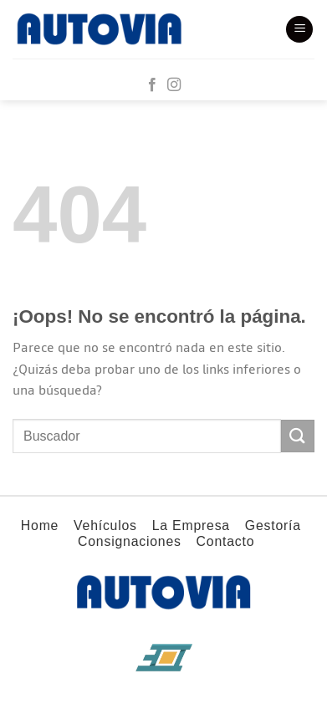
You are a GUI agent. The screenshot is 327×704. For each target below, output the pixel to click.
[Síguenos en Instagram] (174, 85)
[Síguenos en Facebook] (152, 85)
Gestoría (273, 525)
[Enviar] (297, 436)
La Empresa (191, 525)
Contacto (226, 541)
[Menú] (299, 29)
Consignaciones (129, 541)
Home (40, 525)
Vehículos (105, 525)
